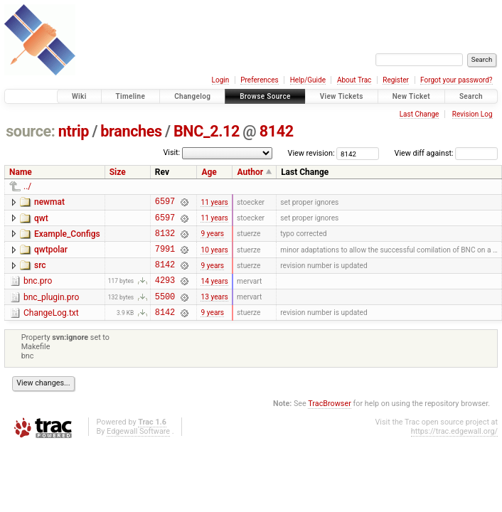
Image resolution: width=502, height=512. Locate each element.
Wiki (79, 96)
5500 (165, 311)
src (40, 274)
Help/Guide (308, 80)
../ (27, 186)
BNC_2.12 (206, 131)
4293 (165, 293)
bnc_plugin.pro (51, 310)
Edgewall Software (138, 448)
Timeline (131, 96)
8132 (165, 239)
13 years (214, 311)
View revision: (311, 153)
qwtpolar (51, 256)
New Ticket (411, 96)
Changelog (192, 96)
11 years (214, 203)
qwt (41, 220)
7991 (165, 257)
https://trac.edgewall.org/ (454, 448)
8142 (277, 131)
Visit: (171, 152)
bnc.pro (37, 292)
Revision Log (472, 114)
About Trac (354, 80)
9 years (212, 239)
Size (118, 172)
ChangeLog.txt (51, 328)
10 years (214, 257)
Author (250, 172)
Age (208, 172)
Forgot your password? (456, 80)
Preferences (259, 80)
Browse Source (265, 96)
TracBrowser (329, 420)
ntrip (73, 131)
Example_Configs (67, 238)
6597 (165, 203)
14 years (214, 293)
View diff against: (446, 153)
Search (471, 96)
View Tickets (341, 96)
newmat (49, 202)
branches (130, 131)
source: (30, 131)
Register (396, 80)
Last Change (419, 114)
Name (20, 172)
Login (221, 80)
